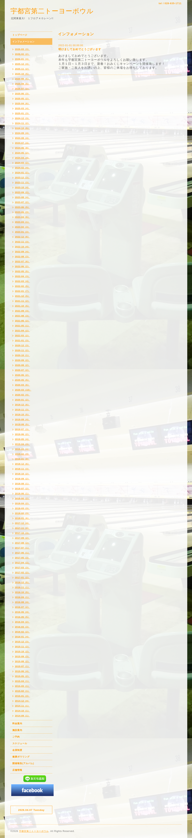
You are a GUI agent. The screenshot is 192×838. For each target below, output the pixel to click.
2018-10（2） (22, 474)
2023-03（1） (22, 222)
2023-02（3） (22, 227)
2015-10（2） (22, 651)
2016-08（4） (22, 602)
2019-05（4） (22, 439)
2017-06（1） (22, 553)
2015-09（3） (22, 656)
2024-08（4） (22, 138)
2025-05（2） (22, 98)
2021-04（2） (22, 330)
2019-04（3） (22, 444)
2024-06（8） (22, 148)
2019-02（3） (22, 454)
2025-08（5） (22, 84)
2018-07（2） (22, 488)
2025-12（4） (22, 64)
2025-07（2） (22, 89)
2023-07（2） (22, 202)
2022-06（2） (22, 266)
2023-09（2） (22, 192)
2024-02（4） (22, 168)
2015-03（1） (22, 686)
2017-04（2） (22, 563)
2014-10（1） (22, 711)
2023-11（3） (22, 182)
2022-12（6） (22, 237)
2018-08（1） (22, 484)
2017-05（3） (22, 558)
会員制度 (17, 750)
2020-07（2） (22, 370)
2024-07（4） (22, 143)
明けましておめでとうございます (79, 49)
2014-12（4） (22, 701)
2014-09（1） (22, 716)
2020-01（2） (22, 400)
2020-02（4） (22, 395)
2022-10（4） (22, 247)
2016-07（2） (22, 607)
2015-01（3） (22, 696)
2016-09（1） (22, 597)
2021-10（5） (22, 306)
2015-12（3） (22, 642)
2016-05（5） (22, 617)
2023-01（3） (22, 232)
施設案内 (17, 730)
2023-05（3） (22, 212)
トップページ (19, 35)
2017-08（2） (22, 543)
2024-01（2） (22, 172)
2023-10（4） (22, 187)
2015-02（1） (22, 691)
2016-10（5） (22, 592)
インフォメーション (23, 41)
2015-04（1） (22, 681)
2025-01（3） (22, 113)
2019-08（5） (22, 424)
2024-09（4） (22, 133)
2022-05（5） (22, 271)
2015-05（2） (22, 676)
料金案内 (17, 723)
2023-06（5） (22, 207)
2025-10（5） (22, 74)
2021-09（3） (22, 311)
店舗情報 (17, 770)
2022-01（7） (22, 291)
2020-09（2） (22, 360)
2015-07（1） (22, 666)
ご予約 (16, 736)
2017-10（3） (22, 533)
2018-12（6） (22, 464)
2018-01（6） (22, 518)
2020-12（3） (22, 345)
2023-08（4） (22, 197)
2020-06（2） (22, 375)
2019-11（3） (22, 409)
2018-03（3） (22, 508)
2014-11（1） (22, 706)
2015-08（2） (22, 661)
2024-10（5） (22, 128)
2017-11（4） (22, 528)
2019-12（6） (22, 405)
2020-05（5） (22, 380)
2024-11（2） (22, 123)
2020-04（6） (22, 385)
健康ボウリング (21, 756)
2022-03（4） (22, 281)
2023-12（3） (22, 177)
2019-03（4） (22, 449)
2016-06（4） (22, 612)
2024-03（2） (22, 163)
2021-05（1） (22, 326)
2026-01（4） (22, 59)
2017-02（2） (22, 572)
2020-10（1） (22, 355)
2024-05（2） (22, 153)
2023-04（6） (22, 217)
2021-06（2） (22, 321)
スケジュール (19, 743)
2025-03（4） (22, 108)
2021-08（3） (22, 316)
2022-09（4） (22, 251)
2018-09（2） (22, 479)
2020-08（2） (22, 365)
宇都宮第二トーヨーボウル (52, 11)
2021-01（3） (22, 340)
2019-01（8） (22, 459)
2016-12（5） (22, 582)
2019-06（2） (22, 434)
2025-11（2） (22, 69)
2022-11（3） (22, 242)
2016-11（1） (22, 587)
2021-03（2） (22, 335)
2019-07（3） (22, 429)
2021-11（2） (22, 301)
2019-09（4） (22, 419)
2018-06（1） (22, 493)
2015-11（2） (22, 646)
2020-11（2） (22, 350)
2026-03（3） (22, 49)
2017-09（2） (22, 538)
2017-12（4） (22, 523)
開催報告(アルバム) (23, 763)
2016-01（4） (22, 637)
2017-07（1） (22, 548)
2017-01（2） (22, 577)
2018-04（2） (22, 503)
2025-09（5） (22, 79)
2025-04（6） (22, 103)
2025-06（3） (22, 93)
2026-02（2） (22, 54)
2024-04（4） (22, 158)
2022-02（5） (22, 286)
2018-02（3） (22, 513)
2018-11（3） (22, 469)
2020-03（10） (23, 390)
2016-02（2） (22, 632)
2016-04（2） (22, 622)
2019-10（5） (22, 414)
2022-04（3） (22, 276)
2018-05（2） (22, 498)
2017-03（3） (22, 567)
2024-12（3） (22, 118)
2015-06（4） (22, 671)
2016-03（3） (22, 627)
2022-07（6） (22, 261)
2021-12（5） (22, 296)
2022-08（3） (22, 256)
